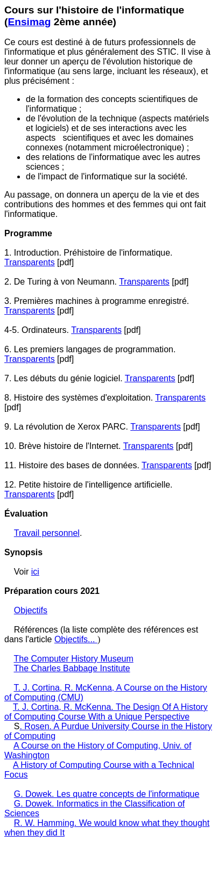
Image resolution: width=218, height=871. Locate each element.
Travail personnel (47, 533)
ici (35, 571)
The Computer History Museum (73, 658)
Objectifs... (75, 639)
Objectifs (30, 610)
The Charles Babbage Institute (72, 668)
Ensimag (29, 21)
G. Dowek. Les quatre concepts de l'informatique (107, 794)
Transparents (29, 262)
